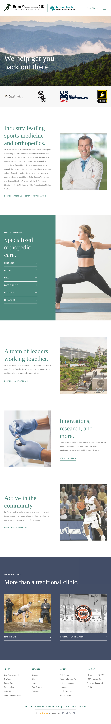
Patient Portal (65, 675)
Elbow (34, 679)
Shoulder (35, 675)
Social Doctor (79, 707)
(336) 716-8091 (93, 8)
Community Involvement (13, 695)
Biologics (35, 691)
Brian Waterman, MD (12, 675)
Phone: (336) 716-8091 (95, 675)
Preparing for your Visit (68, 679)
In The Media (9, 691)
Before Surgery (65, 695)
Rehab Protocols (66, 691)
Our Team (7, 679)
